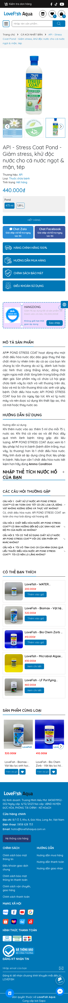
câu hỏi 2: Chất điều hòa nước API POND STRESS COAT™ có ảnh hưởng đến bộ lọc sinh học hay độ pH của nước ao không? (34, 526)
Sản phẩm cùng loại (22, 710)
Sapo (42, 1000)
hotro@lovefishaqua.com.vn (28, 829)
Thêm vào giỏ (35, 594)
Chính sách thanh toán (16, 896)
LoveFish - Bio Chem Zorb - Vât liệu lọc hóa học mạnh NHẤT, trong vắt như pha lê (43, 632)
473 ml (9, 205)
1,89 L (20, 205)
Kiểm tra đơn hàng (18, 4)
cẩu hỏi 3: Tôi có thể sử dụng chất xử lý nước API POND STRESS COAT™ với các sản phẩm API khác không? (34, 539)
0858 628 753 (25, 824)
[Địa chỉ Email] (34, 968)
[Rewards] (9, 993)
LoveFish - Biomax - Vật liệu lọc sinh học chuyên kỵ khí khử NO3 (44, 608)
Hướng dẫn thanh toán (50, 862)
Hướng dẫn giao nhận (50, 868)
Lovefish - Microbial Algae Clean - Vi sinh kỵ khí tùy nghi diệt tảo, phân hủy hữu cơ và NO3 (43, 656)
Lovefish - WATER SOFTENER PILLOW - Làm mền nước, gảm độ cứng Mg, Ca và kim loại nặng (42, 584)
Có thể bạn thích (19, 572)
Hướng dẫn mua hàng (50, 855)
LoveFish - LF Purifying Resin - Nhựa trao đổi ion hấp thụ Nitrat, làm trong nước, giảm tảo (42, 680)
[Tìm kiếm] (59, 23)
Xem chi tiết (34, 666)
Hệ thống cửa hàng (16, 838)
